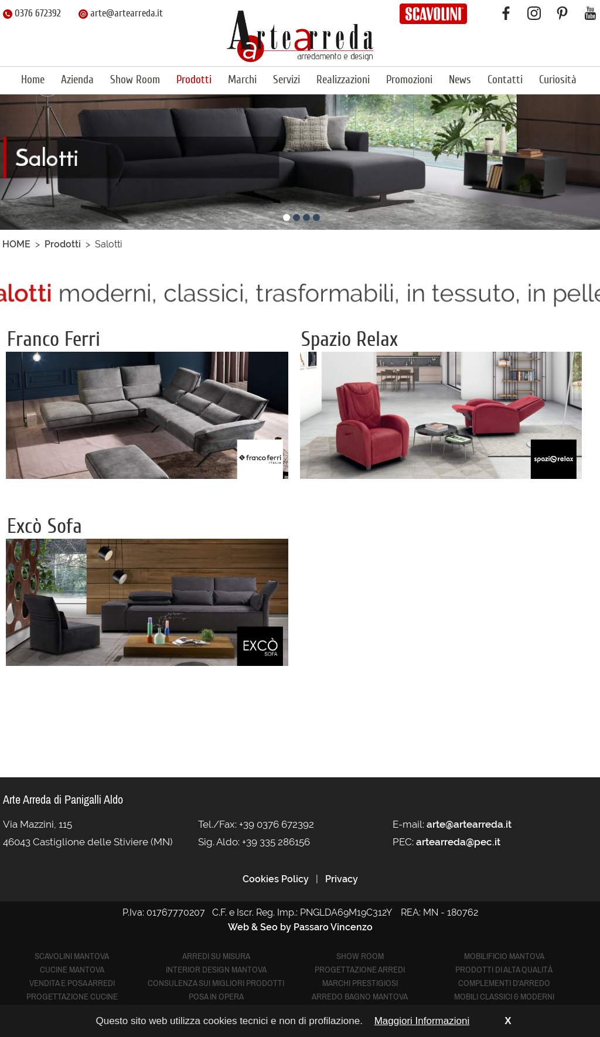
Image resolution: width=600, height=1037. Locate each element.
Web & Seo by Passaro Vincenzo (300, 927)
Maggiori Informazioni (422, 1020)
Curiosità (558, 79)
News (460, 79)
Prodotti (194, 79)
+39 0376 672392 (276, 824)
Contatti (505, 79)
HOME (16, 244)
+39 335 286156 (276, 842)
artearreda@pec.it (458, 842)
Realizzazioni (343, 79)
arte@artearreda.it (121, 13)
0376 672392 (32, 13)
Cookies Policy (276, 879)
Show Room (135, 79)
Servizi (286, 79)
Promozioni (409, 79)
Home (33, 79)
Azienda (77, 79)
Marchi (242, 79)
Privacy (341, 879)
